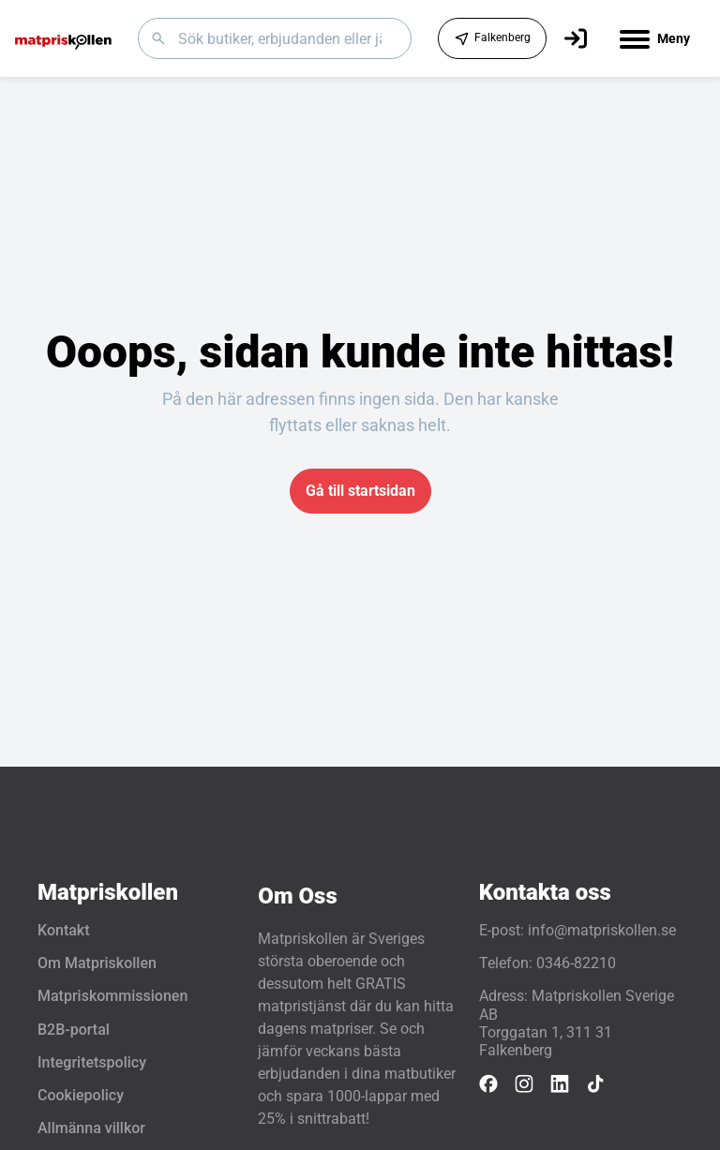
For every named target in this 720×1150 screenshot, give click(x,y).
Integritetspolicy (92, 1062)
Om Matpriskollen (97, 963)
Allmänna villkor (91, 1128)
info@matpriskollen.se (602, 930)
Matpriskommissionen (113, 996)
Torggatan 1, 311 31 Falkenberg (545, 1041)
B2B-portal (74, 1029)
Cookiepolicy (81, 1095)
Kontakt (64, 930)
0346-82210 (576, 963)
